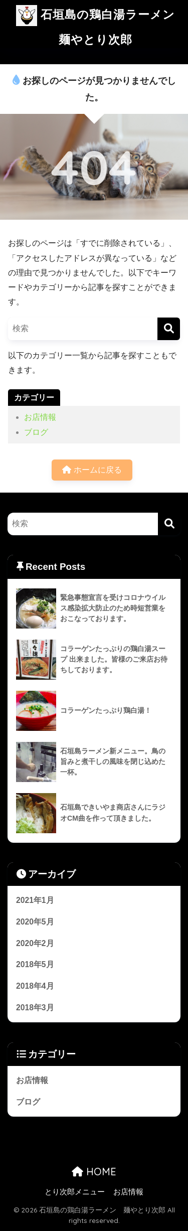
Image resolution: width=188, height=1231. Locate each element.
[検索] (168, 329)
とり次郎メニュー (75, 1192)
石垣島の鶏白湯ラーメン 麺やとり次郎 (98, 23)
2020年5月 (35, 921)
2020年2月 (35, 943)
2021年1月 (35, 900)
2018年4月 (35, 986)
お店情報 (40, 417)
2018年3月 (35, 1007)
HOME (94, 1171)
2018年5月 (35, 964)
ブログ (36, 432)
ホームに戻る (91, 470)
